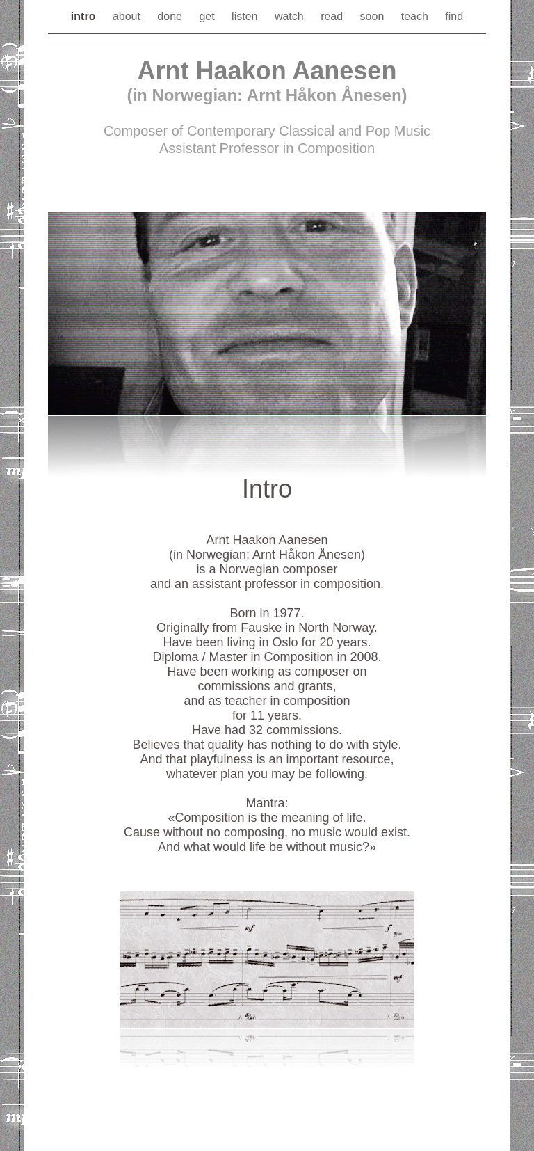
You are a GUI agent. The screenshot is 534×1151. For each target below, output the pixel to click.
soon (373, 16)
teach (416, 16)
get (208, 16)
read (333, 16)
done (171, 16)
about (128, 16)
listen (246, 16)
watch (291, 16)
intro (85, 16)
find (454, 16)
